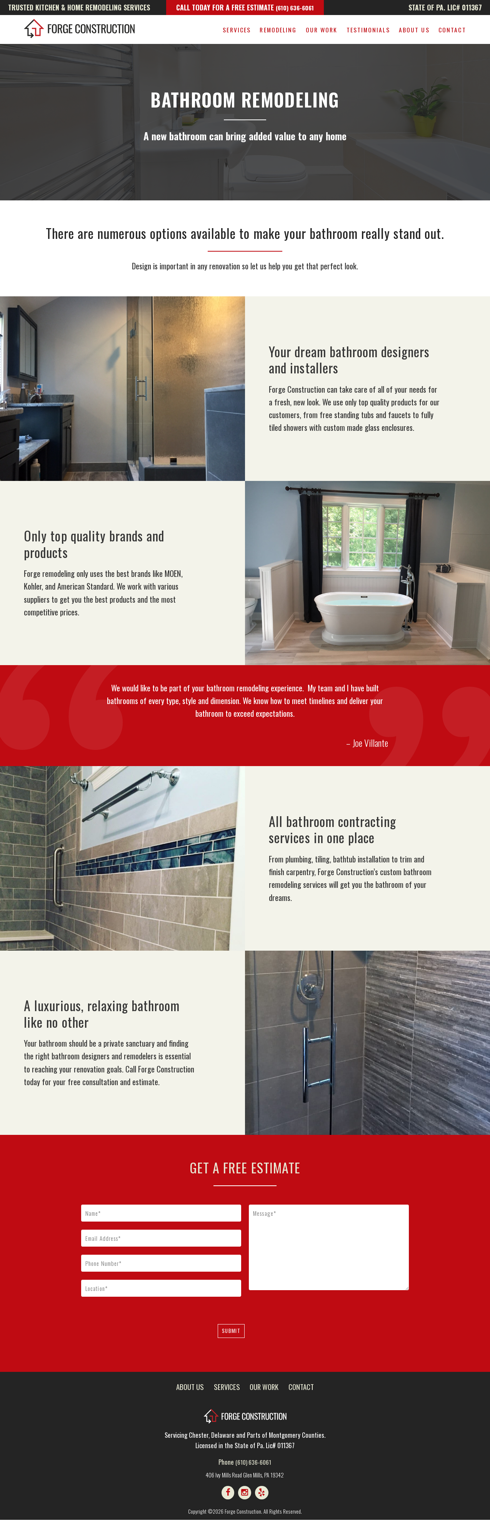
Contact (452, 29)
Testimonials (368, 29)
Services (237, 29)
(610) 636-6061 (294, 7)
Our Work (322, 29)
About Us (414, 29)
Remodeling (278, 29)
